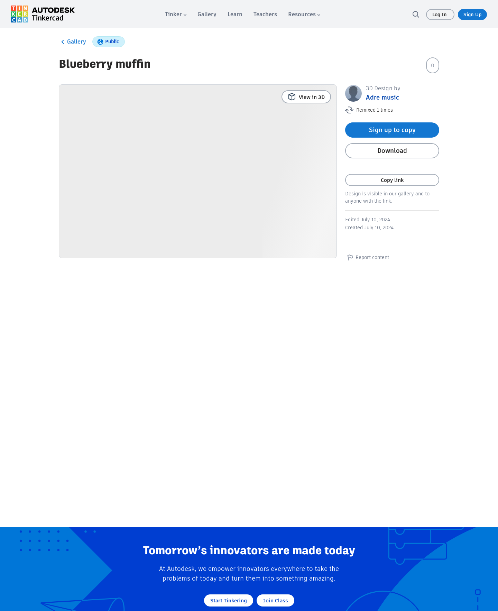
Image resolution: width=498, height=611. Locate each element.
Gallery (72, 42)
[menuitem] (176, 14)
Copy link (392, 180)
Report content (367, 257)
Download (392, 150)
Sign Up (472, 14)
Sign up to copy (392, 130)
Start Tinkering (228, 600)
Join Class (275, 600)
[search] (416, 14)
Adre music (382, 97)
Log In (440, 14)
